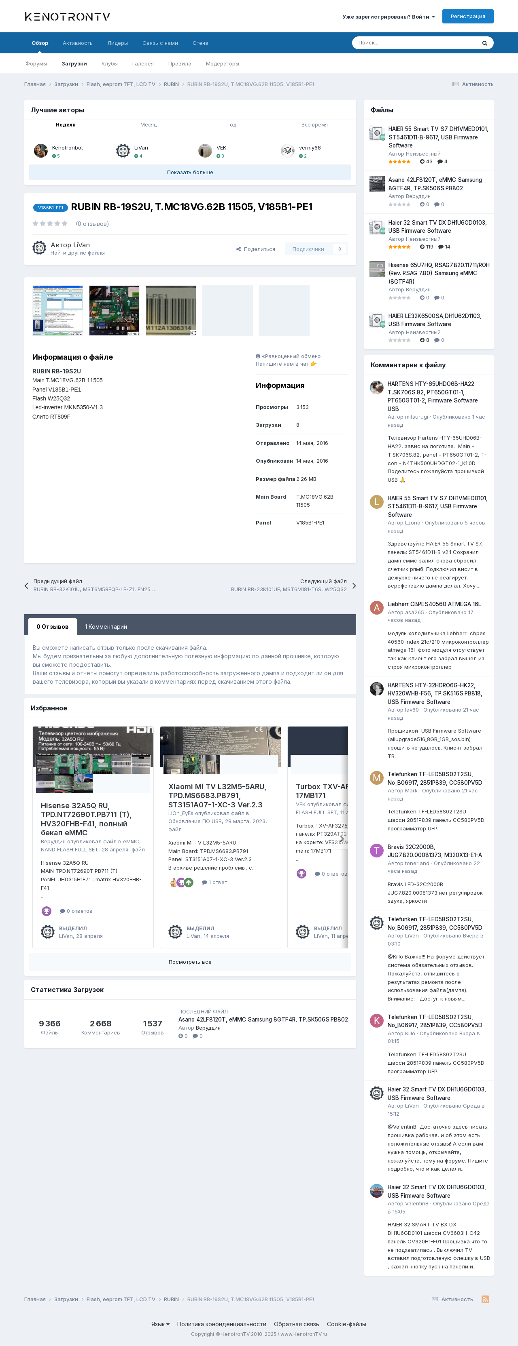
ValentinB (417, 1203)
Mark (411, 790)
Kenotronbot (67, 147)
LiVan (141, 147)
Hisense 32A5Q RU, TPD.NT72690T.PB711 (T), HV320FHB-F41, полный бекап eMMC (86, 819)
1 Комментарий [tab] (106, 626)
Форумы (36, 63)
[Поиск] (394, 42)
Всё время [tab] (314, 125)
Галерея (143, 63)
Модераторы (222, 63)
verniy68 (310, 147)
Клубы (110, 63)
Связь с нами (160, 43)
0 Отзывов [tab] (52, 626)
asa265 (414, 612)
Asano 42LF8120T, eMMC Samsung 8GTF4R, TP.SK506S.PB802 (263, 1019)
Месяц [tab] (148, 125)
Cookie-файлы (346, 1324)
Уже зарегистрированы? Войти (388, 16)
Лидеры (117, 43)
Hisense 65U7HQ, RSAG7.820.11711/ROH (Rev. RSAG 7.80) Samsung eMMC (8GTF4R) (439, 273)
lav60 (412, 709)
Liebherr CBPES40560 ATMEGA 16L (434, 604)
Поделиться (255, 249)
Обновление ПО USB (195, 821)
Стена (200, 43)
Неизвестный (423, 153)
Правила (179, 63)
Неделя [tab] (66, 125)
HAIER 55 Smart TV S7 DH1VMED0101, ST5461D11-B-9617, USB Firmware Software (438, 137)
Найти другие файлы (78, 252)
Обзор (40, 46)
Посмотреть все (190, 961)
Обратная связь (296, 1324)
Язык (160, 1324)
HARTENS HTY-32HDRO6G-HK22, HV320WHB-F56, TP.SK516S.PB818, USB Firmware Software (435, 693)
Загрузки (74, 63)
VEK (221, 147)
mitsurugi (416, 416)
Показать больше (190, 172)
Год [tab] (231, 125)
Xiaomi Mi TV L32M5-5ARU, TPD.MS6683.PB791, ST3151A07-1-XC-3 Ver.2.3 (217, 795)
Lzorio (412, 522)
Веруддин (53, 841)
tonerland (417, 863)
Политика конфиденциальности (221, 1324)
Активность (78, 43)
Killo (410, 1033)
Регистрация (468, 16)
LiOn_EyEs (180, 813)
